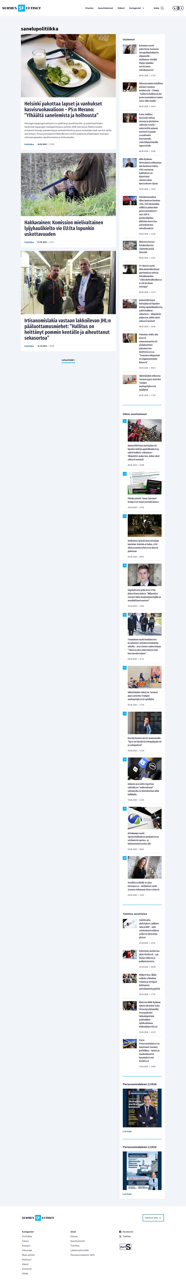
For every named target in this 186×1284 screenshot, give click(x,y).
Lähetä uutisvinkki (79, 1250)
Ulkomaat (27, 1250)
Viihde (25, 1273)
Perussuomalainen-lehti (82, 1255)
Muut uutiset (28, 1255)
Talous (25, 1241)
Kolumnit (27, 1269)
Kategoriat (137, 8)
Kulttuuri (26, 1259)
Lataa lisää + (68, 360)
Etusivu (89, 8)
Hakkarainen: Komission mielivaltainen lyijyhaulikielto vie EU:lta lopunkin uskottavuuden (63, 228)
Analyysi (26, 1245)
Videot (121, 8)
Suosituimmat (105, 8)
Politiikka (29, 144)
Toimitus (74, 1245)
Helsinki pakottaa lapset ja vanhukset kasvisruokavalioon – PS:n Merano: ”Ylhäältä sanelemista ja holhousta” (63, 109)
